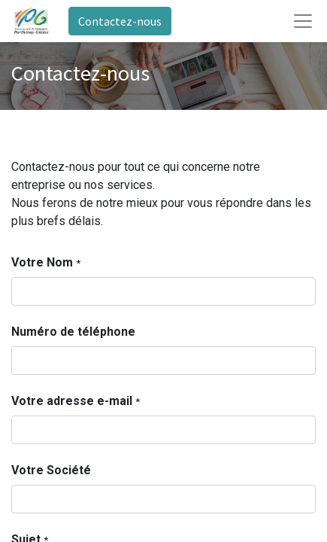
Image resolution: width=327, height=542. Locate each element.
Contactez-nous (120, 21)
